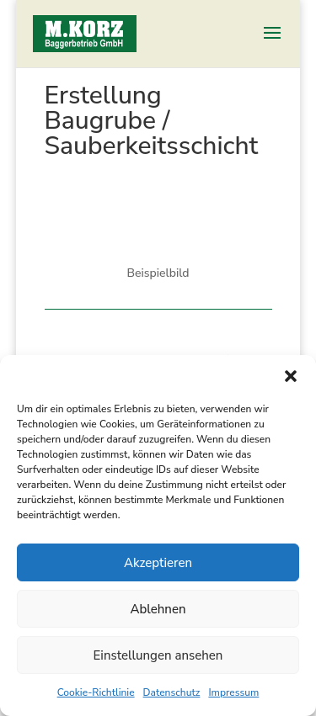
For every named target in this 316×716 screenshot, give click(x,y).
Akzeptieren (158, 562)
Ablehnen (157, 609)
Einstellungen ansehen (158, 655)
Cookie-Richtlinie (96, 692)
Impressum (233, 692)
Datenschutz (172, 692)
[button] (290, 376)
